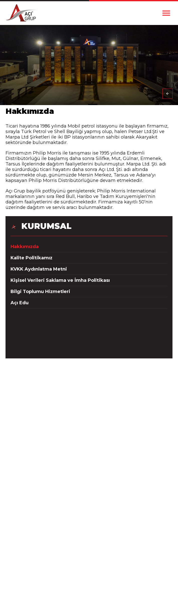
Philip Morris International (91, 564)
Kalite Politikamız (31, 258)
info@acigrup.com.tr (89, 449)
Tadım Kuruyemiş (91, 582)
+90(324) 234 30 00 (89, 399)
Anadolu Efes (90, 570)
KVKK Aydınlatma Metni (39, 269)
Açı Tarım (91, 587)
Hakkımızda (25, 246)
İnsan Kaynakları (91, 539)
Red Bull (91, 576)
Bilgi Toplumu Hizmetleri (40, 291)
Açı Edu (20, 302)
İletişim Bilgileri (91, 534)
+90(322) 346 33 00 (89, 433)
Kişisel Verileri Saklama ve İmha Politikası (60, 280)
